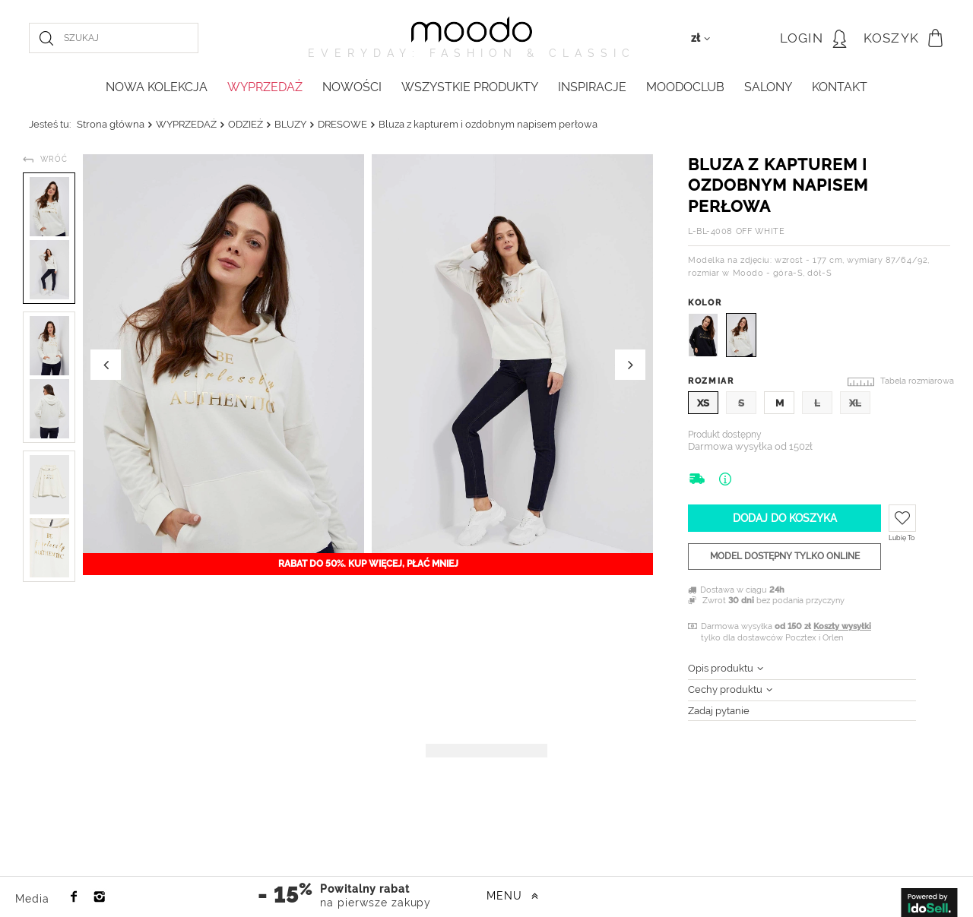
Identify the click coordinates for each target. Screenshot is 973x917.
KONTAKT (839, 87)
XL (855, 403)
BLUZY (290, 124)
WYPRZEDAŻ (265, 87)
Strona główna (110, 124)
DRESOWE (342, 124)
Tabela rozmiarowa (917, 381)
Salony (768, 87)
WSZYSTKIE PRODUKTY (469, 87)
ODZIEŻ (245, 124)
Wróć (54, 159)
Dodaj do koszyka (785, 518)
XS (703, 403)
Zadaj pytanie (719, 710)
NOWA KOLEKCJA (157, 87)
